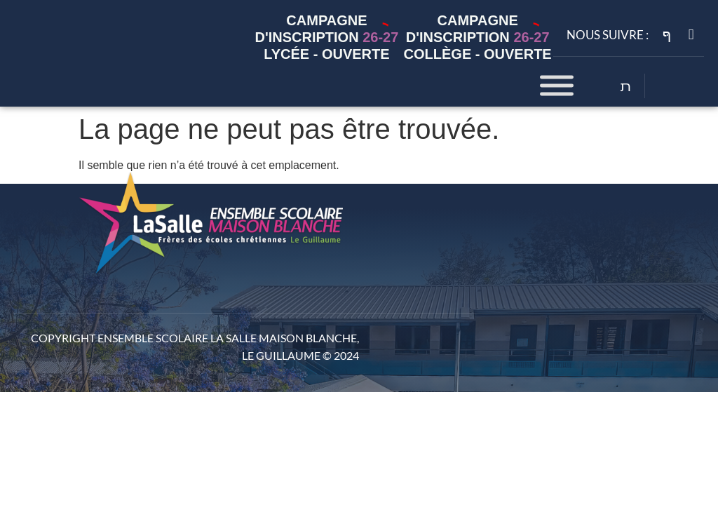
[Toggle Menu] (557, 86)
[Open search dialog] (626, 88)
